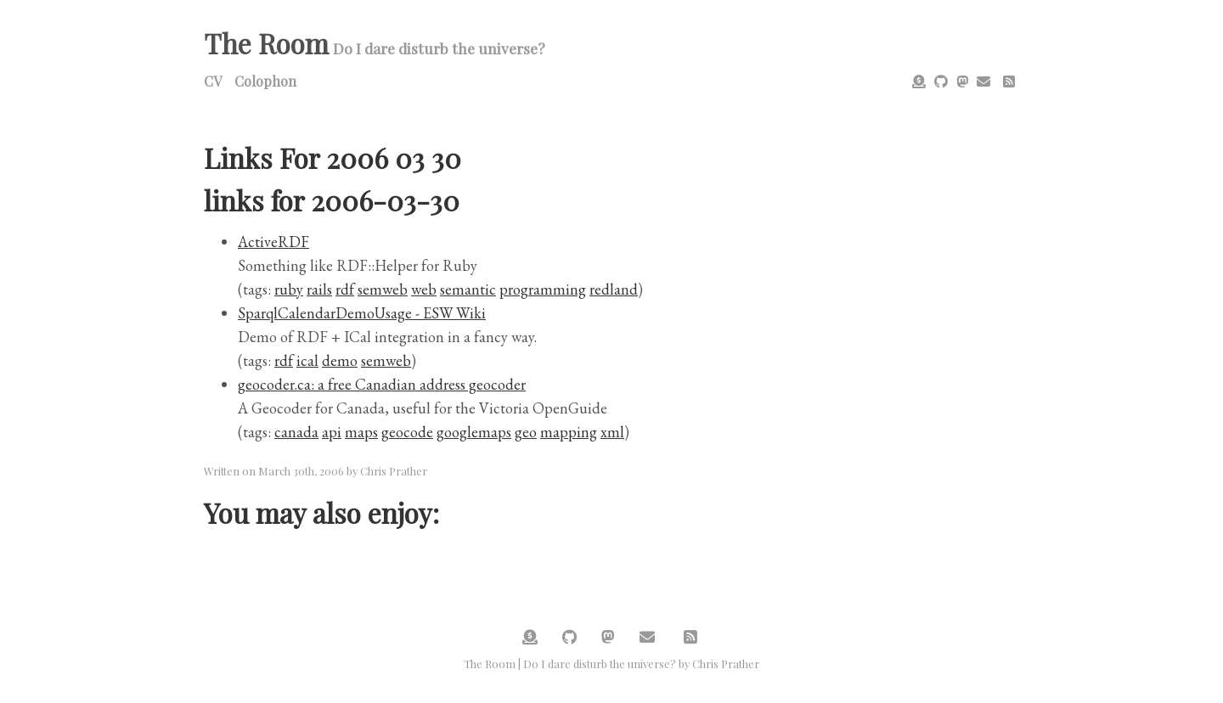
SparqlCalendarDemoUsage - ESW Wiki (362, 313)
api (331, 431)
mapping (568, 431)
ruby (288, 289)
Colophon (265, 81)
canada (296, 431)
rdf (344, 289)
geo (526, 431)
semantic (468, 289)
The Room (266, 43)
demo (340, 360)
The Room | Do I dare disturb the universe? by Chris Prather (611, 663)
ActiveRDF (273, 241)
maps (361, 431)
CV (213, 81)
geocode (407, 431)
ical (307, 360)
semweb (383, 289)
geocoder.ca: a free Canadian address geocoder (382, 384)
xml (612, 431)
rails (319, 289)
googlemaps (474, 431)
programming (542, 289)
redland (613, 289)
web (424, 289)
